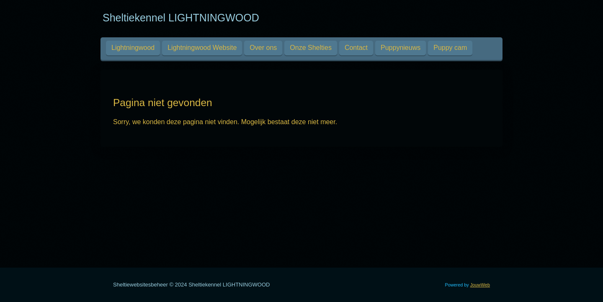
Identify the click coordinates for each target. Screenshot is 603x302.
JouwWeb (480, 284)
